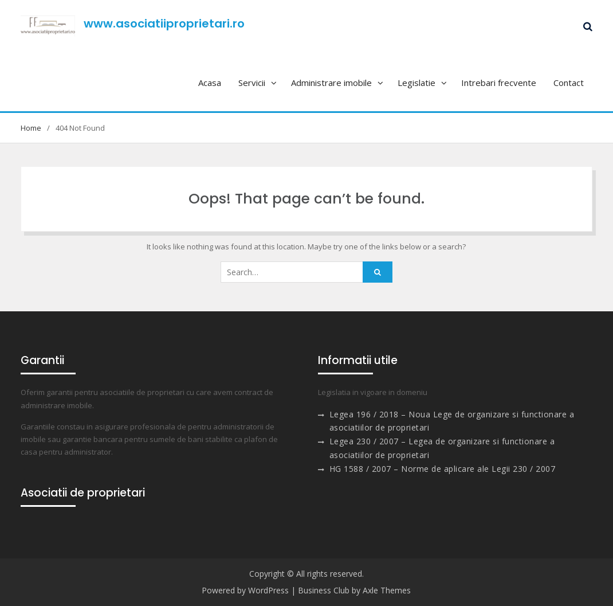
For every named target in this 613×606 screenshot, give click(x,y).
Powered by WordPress (245, 590)
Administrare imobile (331, 82)
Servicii (251, 82)
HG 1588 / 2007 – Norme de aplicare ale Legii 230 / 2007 (442, 468)
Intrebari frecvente (498, 82)
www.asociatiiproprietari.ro (164, 23)
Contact (568, 82)
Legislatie (416, 82)
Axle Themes (387, 590)
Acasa (209, 82)
